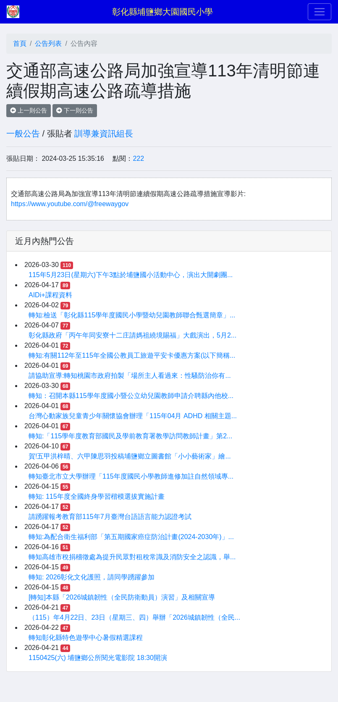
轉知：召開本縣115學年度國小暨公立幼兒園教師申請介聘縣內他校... (131, 395)
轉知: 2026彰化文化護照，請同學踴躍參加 (92, 577)
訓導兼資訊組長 (103, 133)
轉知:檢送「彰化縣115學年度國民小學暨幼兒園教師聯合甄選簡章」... (132, 315)
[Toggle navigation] (319, 11)
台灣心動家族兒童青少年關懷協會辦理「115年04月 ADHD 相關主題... (133, 415)
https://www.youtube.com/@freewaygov (69, 203)
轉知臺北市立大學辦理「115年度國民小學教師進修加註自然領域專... (131, 476)
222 (138, 158)
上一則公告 (28, 110)
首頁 (19, 43)
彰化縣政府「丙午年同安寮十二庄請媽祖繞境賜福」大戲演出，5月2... (132, 335)
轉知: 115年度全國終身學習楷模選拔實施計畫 (97, 496)
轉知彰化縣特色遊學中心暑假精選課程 (86, 637)
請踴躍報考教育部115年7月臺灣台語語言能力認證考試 (110, 516)
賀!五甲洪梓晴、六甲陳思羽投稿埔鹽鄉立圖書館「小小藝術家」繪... (130, 456)
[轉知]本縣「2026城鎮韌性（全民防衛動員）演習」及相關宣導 (122, 597)
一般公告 (23, 133)
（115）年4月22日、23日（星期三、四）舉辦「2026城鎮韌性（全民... (134, 617)
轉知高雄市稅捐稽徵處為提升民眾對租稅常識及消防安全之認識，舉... (132, 557)
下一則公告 (74, 110)
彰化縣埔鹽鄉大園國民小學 (162, 11)
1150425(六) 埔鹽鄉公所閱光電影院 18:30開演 (98, 657)
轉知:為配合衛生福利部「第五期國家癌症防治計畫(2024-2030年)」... (131, 536)
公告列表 (48, 43)
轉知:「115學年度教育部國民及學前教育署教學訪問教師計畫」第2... (130, 436)
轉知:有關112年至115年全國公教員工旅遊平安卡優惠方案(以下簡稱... (132, 355)
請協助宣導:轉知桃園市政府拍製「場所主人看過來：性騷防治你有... (130, 375)
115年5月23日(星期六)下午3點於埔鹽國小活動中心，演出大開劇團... (131, 274)
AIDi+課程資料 (50, 295)
